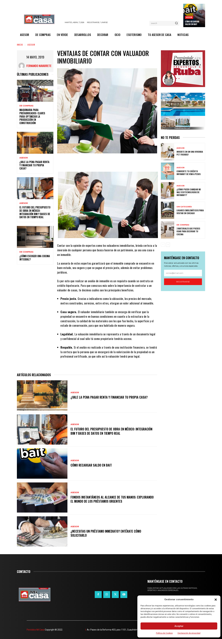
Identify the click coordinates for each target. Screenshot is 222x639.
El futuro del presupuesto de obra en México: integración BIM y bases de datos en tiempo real (34, 212)
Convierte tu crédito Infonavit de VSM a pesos (189, 172)
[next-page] (168, 245)
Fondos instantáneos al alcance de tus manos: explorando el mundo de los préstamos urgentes (112, 499)
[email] (183, 273)
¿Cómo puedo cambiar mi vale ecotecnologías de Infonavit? (189, 192)
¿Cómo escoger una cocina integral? (34, 257)
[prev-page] (163, 245)
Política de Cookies (164, 633)
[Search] (176, 23)
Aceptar (178, 626)
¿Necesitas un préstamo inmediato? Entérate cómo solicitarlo (106, 533)
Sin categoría (184, 207)
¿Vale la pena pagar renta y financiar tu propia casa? (34, 165)
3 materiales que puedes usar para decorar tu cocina (188, 231)
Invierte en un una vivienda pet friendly (190, 153)
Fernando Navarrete (38, 66)
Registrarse (183, 281)
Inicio (20, 44)
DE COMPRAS (26, 106)
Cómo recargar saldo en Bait (192, 23)
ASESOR (189, 17)
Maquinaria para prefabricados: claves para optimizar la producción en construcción (32, 116)
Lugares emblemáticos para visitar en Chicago (190, 212)
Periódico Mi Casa (35, 629)
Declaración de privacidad (189, 633)
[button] (215, 599)
